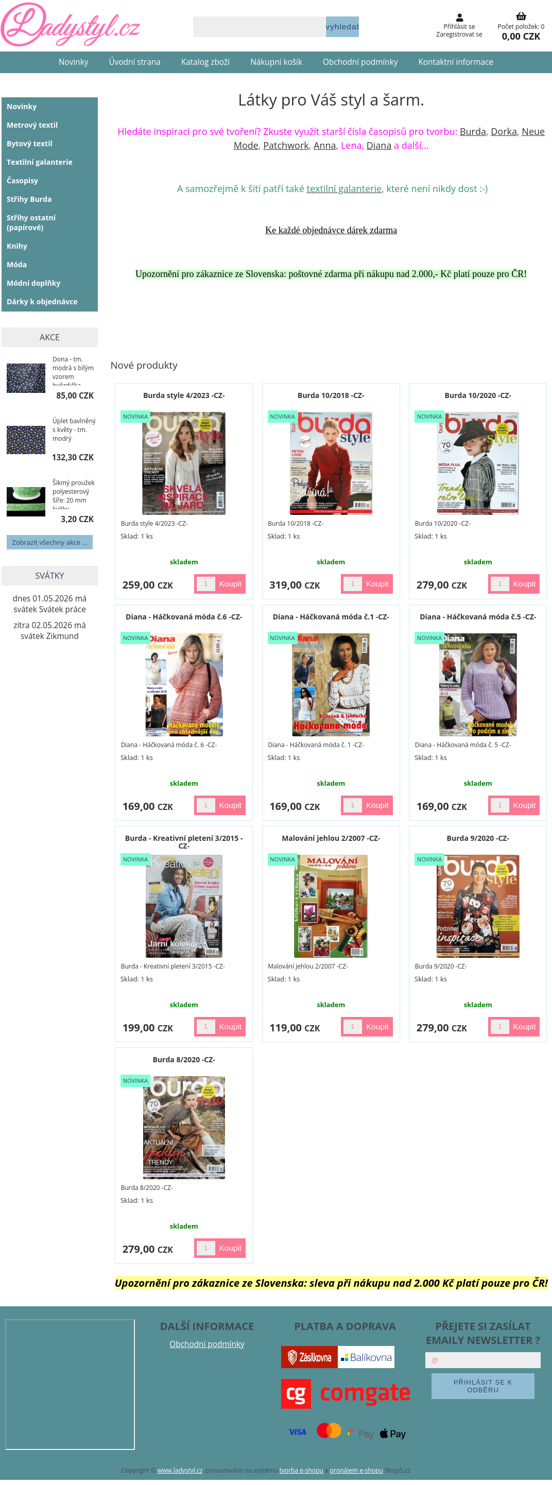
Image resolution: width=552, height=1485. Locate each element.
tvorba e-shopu (301, 1470)
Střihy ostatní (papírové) (31, 222)
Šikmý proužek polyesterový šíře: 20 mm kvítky (74, 493)
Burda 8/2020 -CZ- (183, 1059)
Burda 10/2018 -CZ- (331, 395)
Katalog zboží (205, 62)
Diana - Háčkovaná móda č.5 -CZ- (478, 616)
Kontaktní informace (455, 62)
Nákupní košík (276, 62)
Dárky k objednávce (42, 301)
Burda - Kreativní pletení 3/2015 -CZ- (184, 842)
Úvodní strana (135, 62)
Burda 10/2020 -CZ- (478, 395)
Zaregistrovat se (459, 34)
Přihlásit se (459, 26)
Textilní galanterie (40, 162)
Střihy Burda (29, 199)
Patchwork (286, 145)
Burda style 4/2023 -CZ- (184, 395)
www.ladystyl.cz (180, 1470)
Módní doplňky (33, 283)
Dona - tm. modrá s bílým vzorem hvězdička (73, 370)
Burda (473, 131)
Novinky (74, 62)
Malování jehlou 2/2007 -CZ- (331, 838)
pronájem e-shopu (356, 1470)
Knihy (17, 246)
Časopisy (22, 180)
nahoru (536, 1469)
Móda (17, 264)
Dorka (504, 131)
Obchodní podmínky (360, 62)
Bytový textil (30, 143)
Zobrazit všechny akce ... (49, 542)
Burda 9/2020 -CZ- (478, 838)
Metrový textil (32, 125)
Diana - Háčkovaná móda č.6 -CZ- (184, 616)
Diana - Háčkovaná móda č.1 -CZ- (331, 616)
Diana (379, 145)
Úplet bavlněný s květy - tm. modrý (74, 430)
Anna (325, 145)
